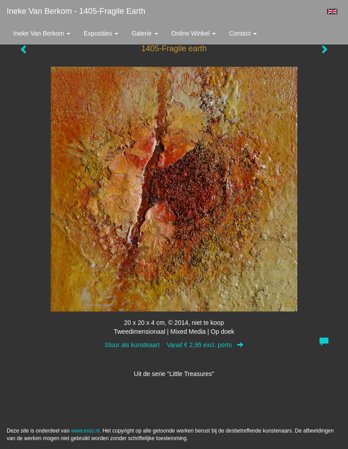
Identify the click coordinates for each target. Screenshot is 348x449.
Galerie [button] (145, 33)
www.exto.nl (85, 431)
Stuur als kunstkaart (174, 344)
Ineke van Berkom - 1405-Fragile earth (76, 11)
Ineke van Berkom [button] (41, 33)
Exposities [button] (101, 33)
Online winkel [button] (193, 33)
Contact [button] (243, 33)
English (332, 11)
